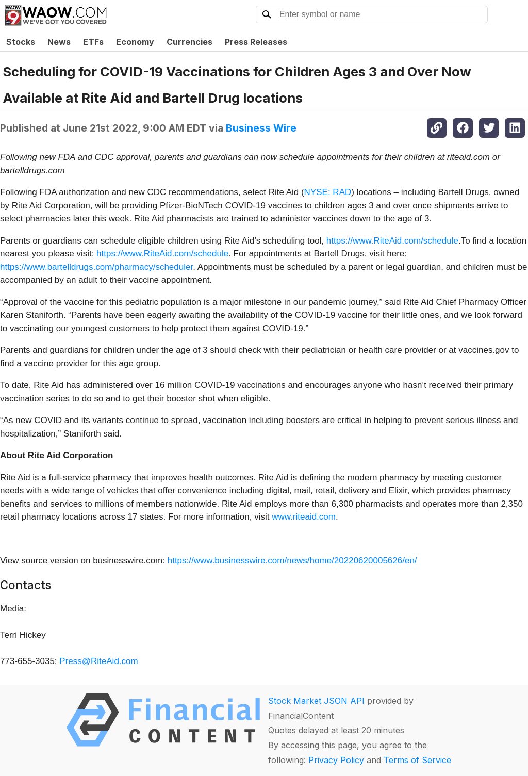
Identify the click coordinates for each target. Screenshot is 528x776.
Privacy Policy (336, 760)
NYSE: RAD (328, 192)
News (59, 42)
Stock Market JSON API (316, 701)
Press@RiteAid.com (98, 661)
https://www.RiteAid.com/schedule (392, 241)
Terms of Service (417, 760)
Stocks (20, 42)
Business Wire (261, 128)
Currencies (189, 42)
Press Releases (256, 42)
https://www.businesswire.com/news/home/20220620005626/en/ (292, 560)
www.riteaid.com (304, 517)
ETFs (93, 42)
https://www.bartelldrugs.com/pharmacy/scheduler (96, 267)
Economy (135, 42)
